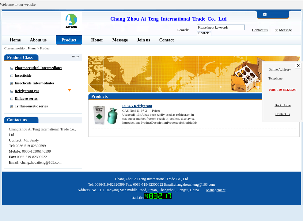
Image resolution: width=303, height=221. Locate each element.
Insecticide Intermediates (34, 83)
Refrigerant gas (27, 91)
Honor (97, 40)
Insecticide (23, 75)
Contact (166, 40)
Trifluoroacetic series (31, 106)
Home (15, 40)
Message (285, 30)
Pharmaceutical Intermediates (38, 68)
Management (215, 190)
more (75, 56)
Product (69, 40)
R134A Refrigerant (137, 106)
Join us (143, 40)
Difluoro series (26, 98)
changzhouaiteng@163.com (194, 184)
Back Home (282, 105)
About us (38, 40)
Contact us (260, 30)
